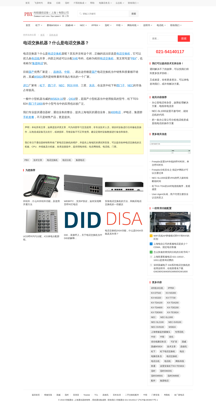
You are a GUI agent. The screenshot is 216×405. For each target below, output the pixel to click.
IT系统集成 (79, 3)
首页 (27, 3)
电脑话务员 (104, 3)
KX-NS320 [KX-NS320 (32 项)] (156, 298)
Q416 (72, 98)
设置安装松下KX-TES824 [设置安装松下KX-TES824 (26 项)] (172, 366)
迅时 (67, 3)
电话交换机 (55, 53)
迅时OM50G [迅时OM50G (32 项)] (157, 376)
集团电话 (37, 63)
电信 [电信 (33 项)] (182, 351)
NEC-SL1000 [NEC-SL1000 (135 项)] (166, 317)
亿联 (58, 3)
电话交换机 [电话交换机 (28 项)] (171, 356)
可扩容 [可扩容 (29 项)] (174, 341)
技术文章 (38, 160)
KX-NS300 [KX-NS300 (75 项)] (171, 293)
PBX (133, 58)
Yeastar (86, 395)
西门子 (52, 85)
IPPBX (94, 25)
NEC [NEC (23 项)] (153, 317)
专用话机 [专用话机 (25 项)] (179, 332)
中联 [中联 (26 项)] (162, 337)
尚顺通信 (120, 400)
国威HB (69, 25)
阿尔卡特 (72, 85)
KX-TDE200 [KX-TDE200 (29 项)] (173, 307)
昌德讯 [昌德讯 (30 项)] (183, 346)
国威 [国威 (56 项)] (184, 341)
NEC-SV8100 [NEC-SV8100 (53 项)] (174, 322)
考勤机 (167, 395)
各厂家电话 (179, 395)
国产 (31, 71)
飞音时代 (38, 3)
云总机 (119, 3)
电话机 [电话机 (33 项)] (167, 361)
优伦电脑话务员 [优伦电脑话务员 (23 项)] (158, 341)
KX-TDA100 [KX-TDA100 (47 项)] (157, 302)
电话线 (35, 58)
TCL (96, 395)
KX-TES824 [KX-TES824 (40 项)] (173, 312)
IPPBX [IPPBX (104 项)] (171, 288)
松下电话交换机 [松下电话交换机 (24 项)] (167, 351)
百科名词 (53, 35)
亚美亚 (76, 395)
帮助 (92, 3)
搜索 (133, 13)
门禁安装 (155, 395)
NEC (82, 25)
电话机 (160, 25)
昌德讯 (57, 71)
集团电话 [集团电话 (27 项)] (164, 380)
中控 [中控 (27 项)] (153, 337)
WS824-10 (57, 98)
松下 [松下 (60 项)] (153, 351)
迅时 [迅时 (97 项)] (153, 371)
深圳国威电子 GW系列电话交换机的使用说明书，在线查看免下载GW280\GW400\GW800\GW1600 (172, 268)
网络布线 (131, 25)
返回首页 (36, 395)
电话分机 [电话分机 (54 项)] (155, 361)
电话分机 (66, 160)
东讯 (92, 85)
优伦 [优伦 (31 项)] (171, 337)
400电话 (116, 112)
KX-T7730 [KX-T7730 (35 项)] (170, 298)
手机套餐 (28, 117)
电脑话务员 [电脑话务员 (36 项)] (156, 356)
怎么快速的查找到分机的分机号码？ (172, 252)
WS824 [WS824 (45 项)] (172, 327)
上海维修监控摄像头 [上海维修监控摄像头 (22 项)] (160, 332)
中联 (118, 25)
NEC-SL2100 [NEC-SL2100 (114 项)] (157, 322)
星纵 (49, 3)
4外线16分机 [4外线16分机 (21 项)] (157, 288)
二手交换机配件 (132, 395)
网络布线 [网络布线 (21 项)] (179, 361)
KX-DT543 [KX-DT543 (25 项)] (156, 293)
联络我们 (132, 3)
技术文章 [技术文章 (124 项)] (171, 346)
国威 (58, 395)
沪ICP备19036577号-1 (148, 400)
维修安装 (48, 395)
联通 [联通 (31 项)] (153, 366)
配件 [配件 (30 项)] (153, 380)
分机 (75, 58)
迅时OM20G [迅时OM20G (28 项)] (166, 371)
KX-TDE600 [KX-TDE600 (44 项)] (157, 312)
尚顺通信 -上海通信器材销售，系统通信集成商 (85, 400)
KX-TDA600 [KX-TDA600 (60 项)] (157, 307)
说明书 (146, 25)
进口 (26, 85)
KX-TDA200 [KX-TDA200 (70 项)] (173, 302)
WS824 (38, 76)
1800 (40, 103)
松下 (37, 25)
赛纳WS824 (53, 25)
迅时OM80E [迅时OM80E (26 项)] (173, 376)
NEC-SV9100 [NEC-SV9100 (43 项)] (157, 327)
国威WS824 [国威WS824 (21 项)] (156, 346)
